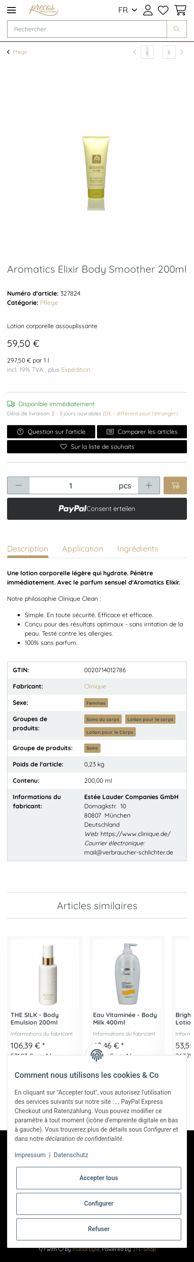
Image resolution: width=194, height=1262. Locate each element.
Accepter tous (98, 1177)
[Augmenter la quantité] (149, 485)
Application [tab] (82, 549)
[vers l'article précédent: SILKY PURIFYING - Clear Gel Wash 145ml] (143, 52)
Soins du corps (102, 719)
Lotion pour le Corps (109, 732)
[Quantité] (70, 485)
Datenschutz (71, 1154)
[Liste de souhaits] (163, 10)
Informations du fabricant (42, 1033)
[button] (147, 10)
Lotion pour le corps (150, 719)
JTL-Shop (144, 1249)
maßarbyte (86, 1249)
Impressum (30, 1154)
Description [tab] (27, 549)
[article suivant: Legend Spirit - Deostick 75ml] (173, 52)
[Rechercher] (87, 29)
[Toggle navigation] (11, 9)
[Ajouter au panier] (175, 485)
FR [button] (123, 10)
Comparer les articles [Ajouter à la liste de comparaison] (142, 432)
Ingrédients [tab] (137, 549)
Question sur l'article (51, 432)
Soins (92, 748)
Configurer (99, 1203)
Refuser (99, 1228)
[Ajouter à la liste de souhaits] (97, 446)
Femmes (95, 703)
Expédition (75, 370)
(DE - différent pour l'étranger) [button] (140, 413)
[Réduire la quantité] (18, 485)
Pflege (49, 303)
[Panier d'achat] (179, 10)
